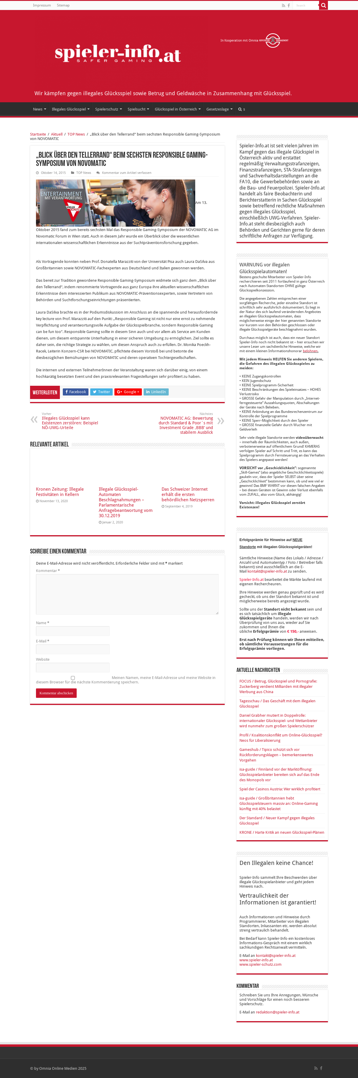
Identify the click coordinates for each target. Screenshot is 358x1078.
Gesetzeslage (217, 109)
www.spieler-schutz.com (260, 964)
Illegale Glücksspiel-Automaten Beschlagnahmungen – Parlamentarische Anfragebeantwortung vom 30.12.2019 (125, 502)
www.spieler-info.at (256, 960)
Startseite (38, 134)
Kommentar (48, 570)
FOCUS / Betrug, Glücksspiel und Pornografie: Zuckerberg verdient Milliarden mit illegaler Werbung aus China (278, 686)
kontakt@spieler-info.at (267, 571)
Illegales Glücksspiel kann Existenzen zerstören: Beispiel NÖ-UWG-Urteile (72, 421)
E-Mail (42, 641)
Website (43, 659)
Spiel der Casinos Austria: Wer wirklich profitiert (279, 789)
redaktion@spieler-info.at (277, 1012)
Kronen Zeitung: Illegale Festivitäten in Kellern (60, 492)
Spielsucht (136, 109)
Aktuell (57, 134)
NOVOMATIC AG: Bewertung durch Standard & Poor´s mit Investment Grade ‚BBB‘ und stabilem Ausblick (182, 423)
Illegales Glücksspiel (69, 109)
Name (42, 623)
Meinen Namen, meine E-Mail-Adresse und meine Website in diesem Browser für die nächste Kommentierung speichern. (126, 679)
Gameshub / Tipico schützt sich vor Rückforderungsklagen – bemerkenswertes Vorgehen (276, 754)
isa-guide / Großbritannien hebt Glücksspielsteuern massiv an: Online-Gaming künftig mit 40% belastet (278, 803)
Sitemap (63, 5)
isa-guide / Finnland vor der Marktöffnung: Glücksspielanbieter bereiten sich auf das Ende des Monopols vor (279, 774)
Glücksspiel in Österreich (176, 109)
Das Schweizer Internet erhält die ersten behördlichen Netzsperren (188, 494)
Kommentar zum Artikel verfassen (126, 173)
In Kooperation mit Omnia (255, 40)
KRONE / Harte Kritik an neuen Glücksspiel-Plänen (281, 832)
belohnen (310, 351)
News (37, 109)
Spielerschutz (106, 109)
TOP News (76, 134)
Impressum (42, 5)
